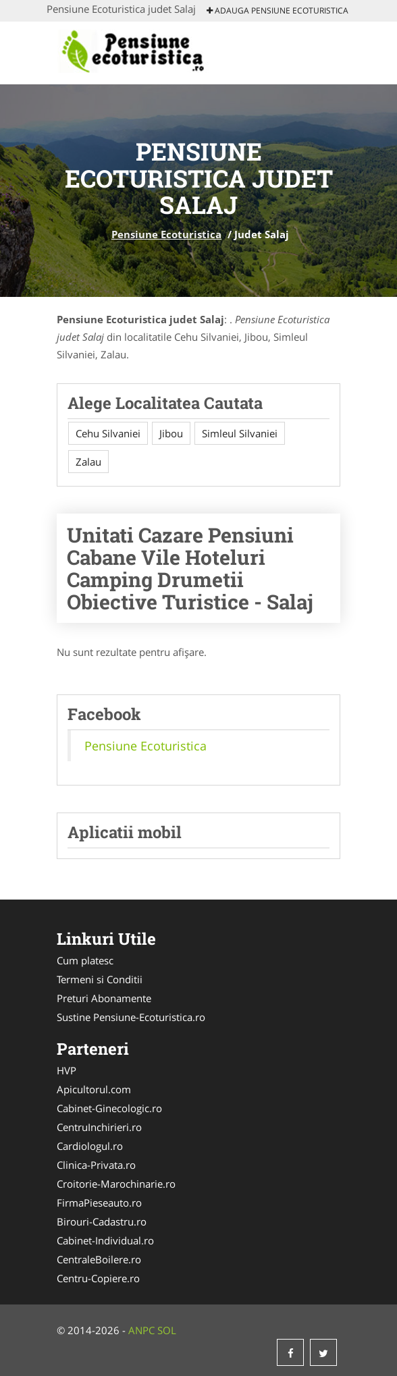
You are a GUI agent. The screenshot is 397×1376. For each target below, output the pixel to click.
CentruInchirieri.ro (99, 1127)
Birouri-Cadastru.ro (102, 1221)
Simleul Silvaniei (239, 433)
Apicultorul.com (94, 1089)
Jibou (171, 433)
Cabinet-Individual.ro (105, 1240)
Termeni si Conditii (99, 979)
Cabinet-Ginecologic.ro (109, 1108)
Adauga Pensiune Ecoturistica (277, 10)
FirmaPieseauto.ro (99, 1202)
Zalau (88, 461)
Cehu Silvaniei (108, 433)
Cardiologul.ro (90, 1146)
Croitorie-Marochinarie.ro (116, 1184)
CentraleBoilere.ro (99, 1259)
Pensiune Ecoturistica (166, 234)
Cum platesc (85, 960)
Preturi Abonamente (104, 998)
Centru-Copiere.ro (98, 1278)
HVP (66, 1070)
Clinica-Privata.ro (96, 1165)
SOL (166, 1330)
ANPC (141, 1330)
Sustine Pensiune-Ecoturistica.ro (131, 1017)
